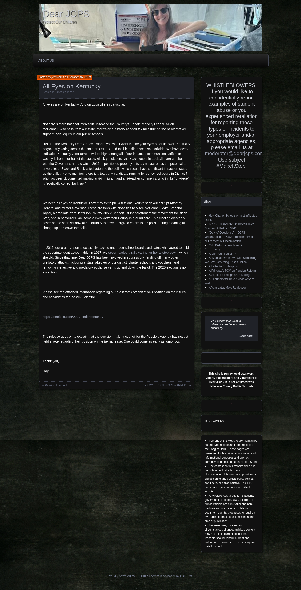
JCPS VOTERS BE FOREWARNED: (164, 385)
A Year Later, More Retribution (227, 287)
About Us (46, 60)
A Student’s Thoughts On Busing (229, 275)
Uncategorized (65, 92)
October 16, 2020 (80, 77)
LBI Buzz (186, 576)
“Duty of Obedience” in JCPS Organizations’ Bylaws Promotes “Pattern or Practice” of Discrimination (230, 237)
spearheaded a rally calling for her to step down (142, 252)
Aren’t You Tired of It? (222, 253)
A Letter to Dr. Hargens (223, 266)
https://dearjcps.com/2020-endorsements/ (73, 317)
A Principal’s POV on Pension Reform (232, 270)
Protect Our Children (59, 22)
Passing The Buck (56, 385)
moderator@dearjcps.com (234, 153)
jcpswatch (58, 77)
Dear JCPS (65, 13)
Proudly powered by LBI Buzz (128, 576)
